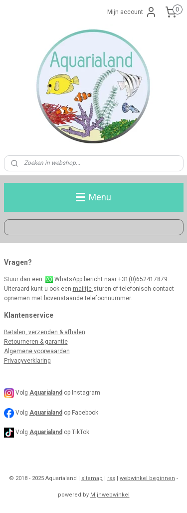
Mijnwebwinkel (110, 495)
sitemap (92, 478)
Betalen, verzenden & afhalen (44, 332)
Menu (93, 197)
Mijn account (132, 12)
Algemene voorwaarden (37, 351)
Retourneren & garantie (36, 341)
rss (111, 478)
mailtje (83, 288)
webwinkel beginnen (147, 478)
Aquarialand (45, 412)
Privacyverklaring (27, 360)
